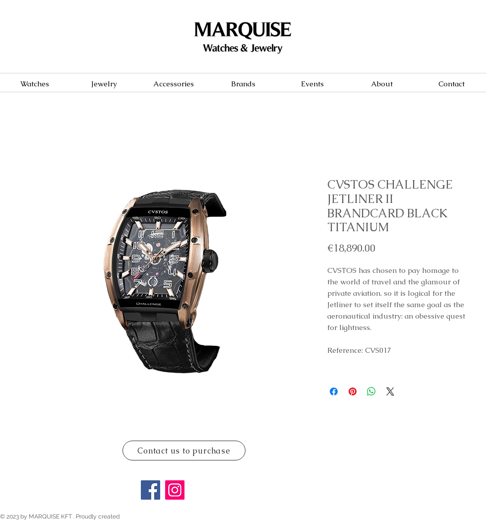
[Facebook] (150, 490)
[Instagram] (174, 490)
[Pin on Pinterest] (353, 391)
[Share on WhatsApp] (371, 391)
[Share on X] (390, 391)
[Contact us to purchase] (183, 450)
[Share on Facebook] (334, 391)
